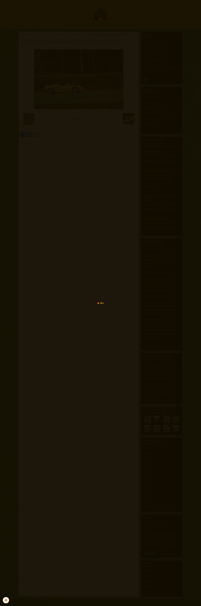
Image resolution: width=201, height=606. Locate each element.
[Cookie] (6, 600)
